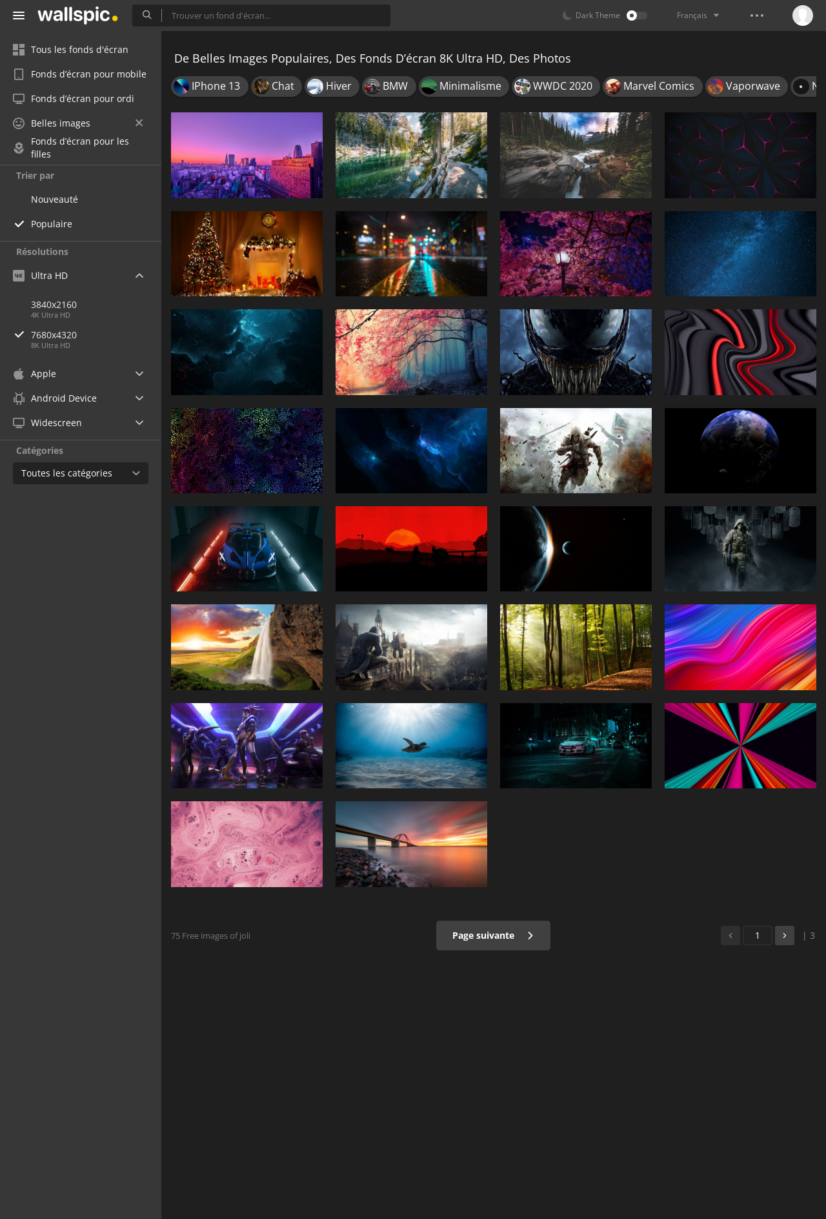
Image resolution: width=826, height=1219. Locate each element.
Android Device (55, 398)
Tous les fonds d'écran (70, 49)
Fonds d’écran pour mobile (79, 74)
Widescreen (47, 422)
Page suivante (493, 935)
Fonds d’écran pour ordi (73, 98)
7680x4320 (96, 335)
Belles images (78, 123)
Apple (34, 373)
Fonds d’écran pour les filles (71, 148)
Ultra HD (40, 275)
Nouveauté (54, 199)
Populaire (51, 224)
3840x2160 (54, 304)
